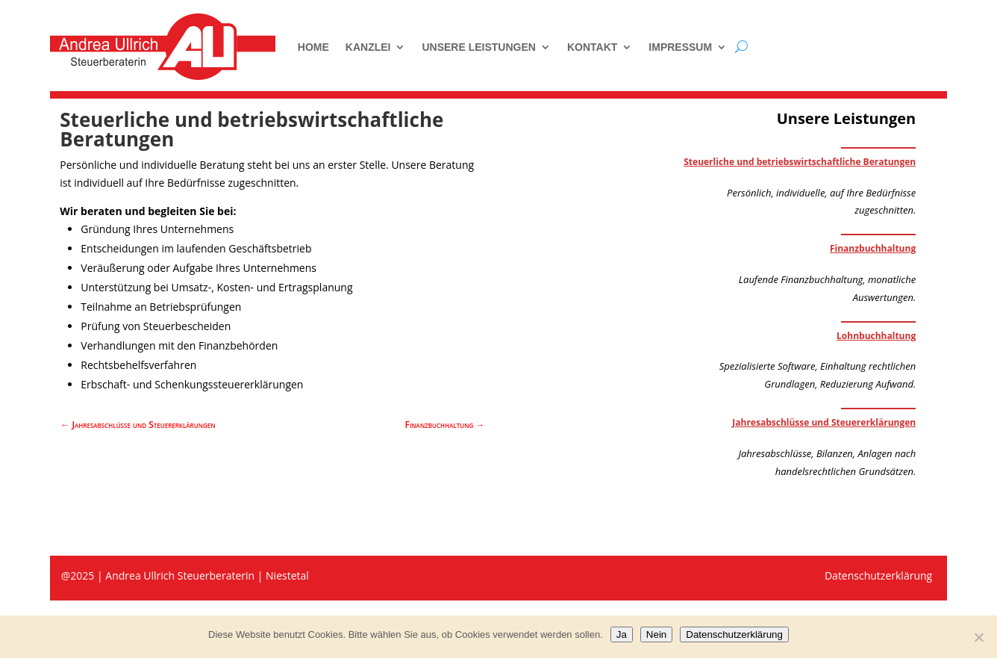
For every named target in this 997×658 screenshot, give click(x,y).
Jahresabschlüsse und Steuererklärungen (824, 422)
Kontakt (592, 47)
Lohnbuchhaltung (876, 335)
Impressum (680, 47)
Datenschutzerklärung (734, 634)
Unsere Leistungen (478, 47)
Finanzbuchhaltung (873, 248)
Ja (621, 634)
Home (313, 47)
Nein (656, 634)
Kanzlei (368, 47)
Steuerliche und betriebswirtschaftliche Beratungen (800, 161)
